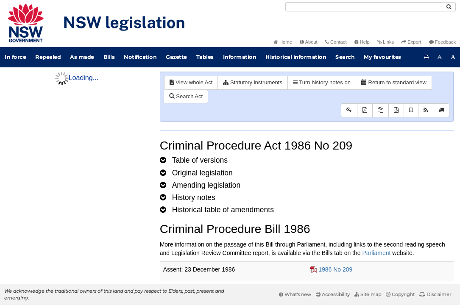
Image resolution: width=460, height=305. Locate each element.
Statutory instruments (252, 82)
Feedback (442, 41)
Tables (205, 57)
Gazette (176, 57)
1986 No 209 (335, 269)
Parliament (376, 253)
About (309, 41)
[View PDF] (365, 110)
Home (283, 41)
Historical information (295, 57)
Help (362, 41)
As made (82, 57)
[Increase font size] (453, 57)
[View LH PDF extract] (380, 110)
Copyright (400, 294)
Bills (109, 57)
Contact (336, 41)
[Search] (363, 6)
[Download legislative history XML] (396, 110)
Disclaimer (435, 294)
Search (344, 57)
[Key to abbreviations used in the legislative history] (349, 110)
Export (411, 41)
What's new (295, 294)
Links (385, 41)
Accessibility (333, 294)
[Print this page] (426, 57)
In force (15, 57)
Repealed (48, 57)
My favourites (382, 57)
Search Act (186, 96)
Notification (140, 57)
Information (239, 57)
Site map (367, 294)
